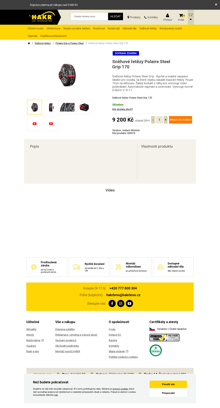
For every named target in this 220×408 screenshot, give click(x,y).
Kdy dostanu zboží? (122, 109)
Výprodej (32, 35)
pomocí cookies (120, 389)
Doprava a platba (65, 329)
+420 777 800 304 (123, 288)
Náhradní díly (129, 28)
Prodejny (135, 17)
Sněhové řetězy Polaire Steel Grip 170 (108, 43)
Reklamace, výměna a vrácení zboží (76, 334)
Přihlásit (167, 19)
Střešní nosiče (36, 28)
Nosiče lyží (114, 28)
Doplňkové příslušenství (53, 35)
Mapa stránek (118, 351)
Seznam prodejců (65, 340)
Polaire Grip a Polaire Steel (69, 43)
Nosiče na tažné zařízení (76, 28)
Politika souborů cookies (123, 356)
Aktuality (31, 329)
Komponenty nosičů (171, 28)
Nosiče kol (99, 28)
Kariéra (113, 340)
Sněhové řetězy (148, 28)
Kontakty (153, 17)
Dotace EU (115, 334)
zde (56, 395)
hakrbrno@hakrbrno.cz (123, 295)
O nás (112, 329)
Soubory (31, 345)
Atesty (30, 334)
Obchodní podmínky (67, 345)
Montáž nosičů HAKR (67, 351)
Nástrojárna (35, 340)
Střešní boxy (53, 28)
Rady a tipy (32, 351)
